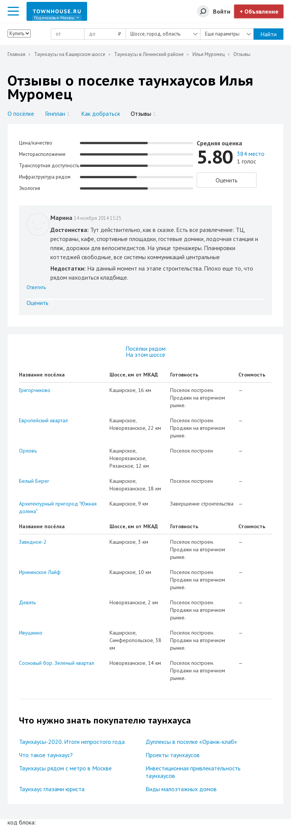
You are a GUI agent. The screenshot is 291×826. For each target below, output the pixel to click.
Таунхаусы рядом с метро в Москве (65, 768)
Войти (221, 11)
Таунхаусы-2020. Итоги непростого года (72, 741)
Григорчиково (34, 390)
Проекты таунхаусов (173, 755)
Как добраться (100, 113)
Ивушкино (30, 632)
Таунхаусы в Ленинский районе (149, 54)
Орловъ (28, 450)
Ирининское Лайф (40, 572)
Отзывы (143, 113)
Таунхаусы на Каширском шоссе (69, 54)
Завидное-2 (33, 541)
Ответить (36, 287)
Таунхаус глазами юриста (51, 789)
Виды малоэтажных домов (181, 789)
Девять (27, 602)
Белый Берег (34, 481)
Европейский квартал (43, 420)
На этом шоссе (145, 354)
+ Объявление (258, 11)
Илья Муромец (208, 54)
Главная (16, 54)
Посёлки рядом (145, 348)
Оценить (227, 180)
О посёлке (21, 113)
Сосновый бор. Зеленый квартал (56, 663)
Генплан (57, 113)
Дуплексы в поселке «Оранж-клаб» (191, 741)
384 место (250, 153)
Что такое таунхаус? (46, 755)
